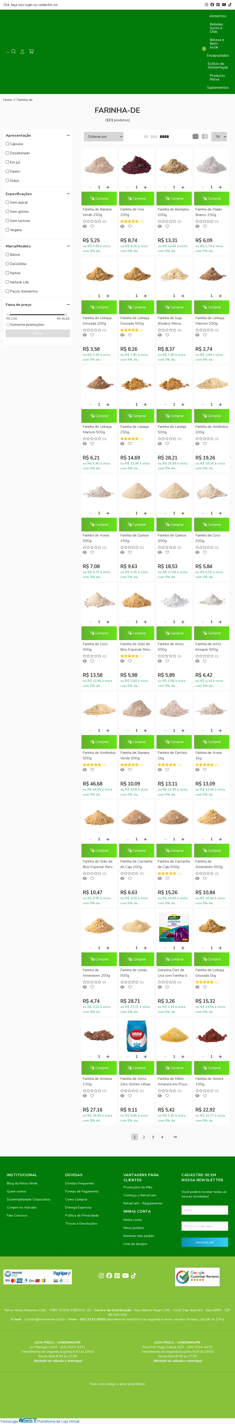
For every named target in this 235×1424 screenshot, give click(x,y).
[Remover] (90, 187)
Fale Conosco (17, 1215)
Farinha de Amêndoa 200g (211, 429)
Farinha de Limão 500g (133, 973)
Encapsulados (218, 55)
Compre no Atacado (22, 1207)
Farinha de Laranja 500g (172, 429)
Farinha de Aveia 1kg (208, 755)
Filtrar (38, 333)
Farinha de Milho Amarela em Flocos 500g (173, 1081)
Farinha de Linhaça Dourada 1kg (209, 973)
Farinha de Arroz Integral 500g (208, 646)
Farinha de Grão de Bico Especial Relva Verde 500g (98, 864)
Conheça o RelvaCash (139, 1195)
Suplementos (218, 87)
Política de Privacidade (82, 1215)
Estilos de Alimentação (218, 65)
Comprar (99, 198)
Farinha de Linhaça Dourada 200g (97, 320)
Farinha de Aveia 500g (96, 538)
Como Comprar (76, 1199)
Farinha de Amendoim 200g (96, 973)
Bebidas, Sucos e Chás (217, 28)
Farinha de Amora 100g (209, 1081)
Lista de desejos (135, 1244)
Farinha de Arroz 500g (171, 646)
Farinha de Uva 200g (132, 212)
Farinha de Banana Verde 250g (97, 212)
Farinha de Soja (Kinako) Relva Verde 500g (170, 321)
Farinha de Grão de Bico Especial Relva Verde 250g (136, 647)
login (29, 4)
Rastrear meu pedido (138, 1235)
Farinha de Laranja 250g (134, 429)
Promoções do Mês (137, 1187)
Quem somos (16, 1191)
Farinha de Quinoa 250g (134, 538)
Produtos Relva (217, 77)
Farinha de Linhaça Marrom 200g (209, 320)
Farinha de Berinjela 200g (173, 212)
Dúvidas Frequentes (79, 1183)
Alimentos (217, 16)
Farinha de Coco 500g (95, 646)
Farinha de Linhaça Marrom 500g (97, 429)
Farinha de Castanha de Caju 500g (174, 864)
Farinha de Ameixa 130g (97, 1081)
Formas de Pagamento (82, 1191)
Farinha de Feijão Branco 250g (208, 212)
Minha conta (132, 1219)
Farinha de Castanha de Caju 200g (136, 864)
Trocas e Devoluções (81, 1223)
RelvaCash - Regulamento (142, 1203)
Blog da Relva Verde (22, 1183)
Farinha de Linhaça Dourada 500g (134, 320)
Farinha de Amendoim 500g (209, 864)
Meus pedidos (133, 1227)
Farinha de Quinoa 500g (172, 538)
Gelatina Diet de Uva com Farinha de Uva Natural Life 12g (173, 973)
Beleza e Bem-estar (217, 43)
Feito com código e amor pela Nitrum (117, 1384)
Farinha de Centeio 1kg (172, 755)
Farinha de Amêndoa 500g (99, 755)
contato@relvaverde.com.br (45, 1319)
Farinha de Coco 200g (207, 538)
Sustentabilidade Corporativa (28, 1199)
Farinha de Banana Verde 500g (134, 755)
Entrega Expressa (78, 1207)
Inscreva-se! (205, 1242)
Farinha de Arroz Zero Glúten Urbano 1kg (136, 1081)
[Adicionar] (108, 187)
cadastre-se (48, 4)
